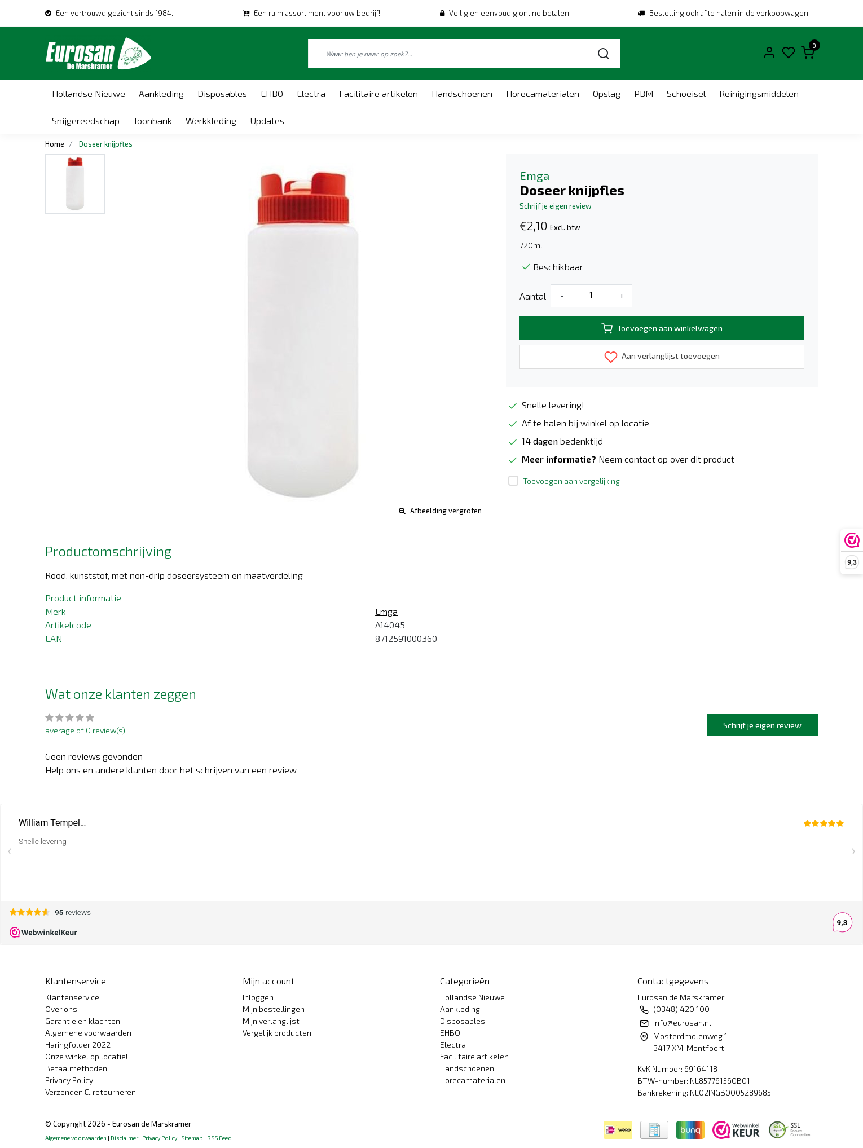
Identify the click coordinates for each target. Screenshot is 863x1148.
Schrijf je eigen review (555, 205)
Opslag (606, 93)
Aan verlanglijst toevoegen (662, 357)
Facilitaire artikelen (378, 93)
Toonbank (152, 120)
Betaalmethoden (76, 1068)
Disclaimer (124, 1137)
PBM (643, 93)
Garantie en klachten (82, 1021)
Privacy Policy (69, 1080)
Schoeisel (686, 93)
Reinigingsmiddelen (759, 93)
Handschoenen (462, 93)
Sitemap (192, 1137)
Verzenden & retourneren (90, 1092)
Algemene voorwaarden (88, 1032)
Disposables (222, 93)
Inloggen (258, 997)
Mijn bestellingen (274, 1009)
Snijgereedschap (86, 120)
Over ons (61, 1009)
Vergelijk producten (277, 1032)
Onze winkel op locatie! (86, 1056)
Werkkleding (211, 120)
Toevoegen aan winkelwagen (662, 328)
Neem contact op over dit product (666, 459)
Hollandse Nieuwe (88, 93)
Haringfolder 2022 (78, 1044)
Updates (267, 120)
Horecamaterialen (542, 93)
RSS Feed (219, 1137)
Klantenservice (72, 997)
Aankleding (161, 93)
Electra (311, 93)
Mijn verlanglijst (271, 1021)
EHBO (272, 93)
